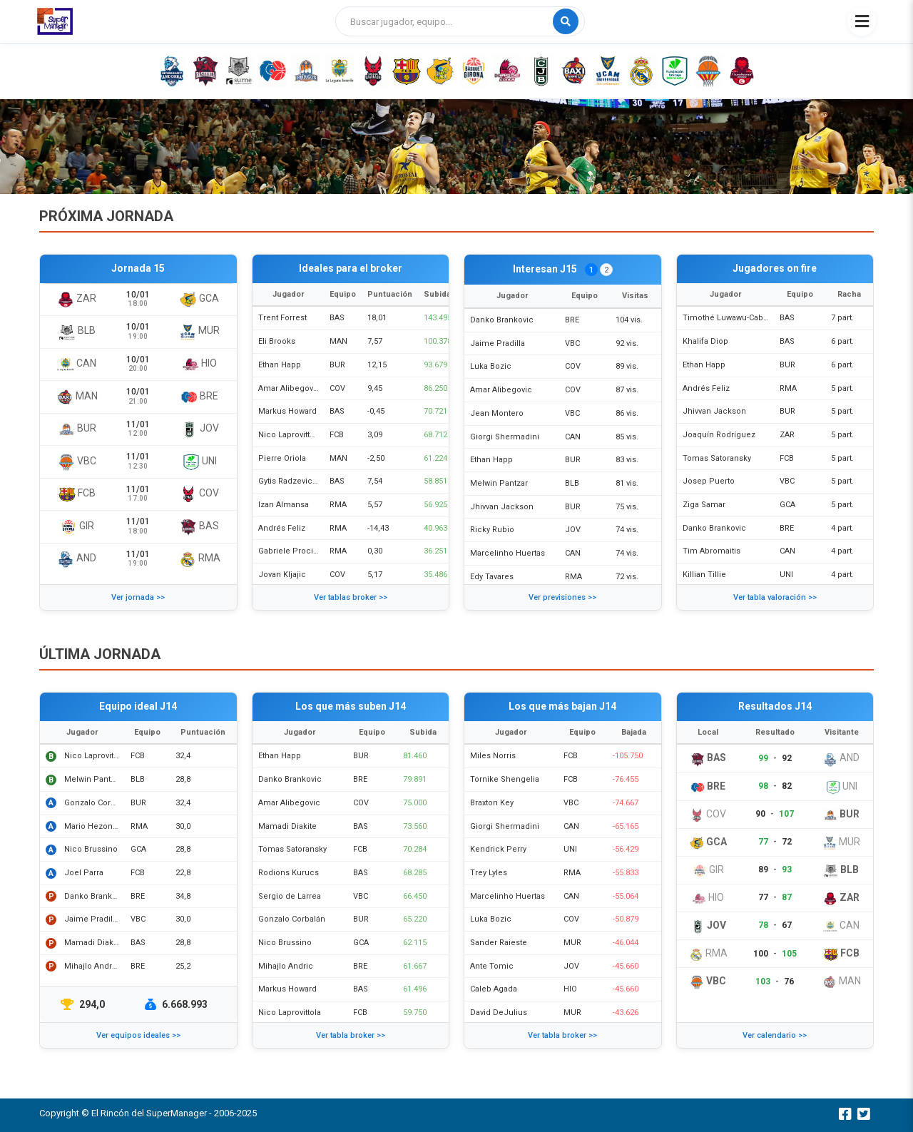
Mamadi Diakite (93, 942)
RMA (338, 504)
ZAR (787, 434)
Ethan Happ (279, 364)
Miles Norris (493, 755)
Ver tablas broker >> (350, 597)
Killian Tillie (704, 574)
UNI (786, 574)
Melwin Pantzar (499, 483)
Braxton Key (492, 802)
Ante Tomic (492, 966)
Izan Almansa (283, 504)
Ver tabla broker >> (350, 1035)
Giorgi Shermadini (504, 437)
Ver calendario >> (775, 1035)
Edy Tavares (492, 576)
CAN (573, 437)
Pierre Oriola (282, 458)
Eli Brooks (276, 341)
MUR (572, 942)
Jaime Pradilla (497, 343)
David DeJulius (498, 1012)
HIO (570, 989)
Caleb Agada (493, 989)
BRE (572, 320)
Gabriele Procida (290, 551)
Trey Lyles (488, 872)
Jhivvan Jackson (502, 506)
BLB (572, 483)
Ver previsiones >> (562, 597)
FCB (337, 434)
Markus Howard (287, 411)
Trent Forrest (282, 317)
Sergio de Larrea (289, 896)
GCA (787, 504)
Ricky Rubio (492, 529)
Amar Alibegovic (289, 388)
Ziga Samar (704, 504)
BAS (337, 317)
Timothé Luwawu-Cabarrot (731, 317)
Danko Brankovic (502, 320)
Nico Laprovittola (289, 434)
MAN (338, 341)
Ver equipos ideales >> (138, 1035)
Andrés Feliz (281, 528)
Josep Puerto (709, 481)
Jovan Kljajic (282, 574)
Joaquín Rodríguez (719, 434)
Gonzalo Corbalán (97, 802)
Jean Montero (497, 413)
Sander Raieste (498, 942)
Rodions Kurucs (288, 872)
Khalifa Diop (705, 341)
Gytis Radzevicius (291, 481)
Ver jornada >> (138, 597)
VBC (572, 343)
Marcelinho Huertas (507, 553)
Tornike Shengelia (504, 779)
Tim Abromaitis (711, 551)
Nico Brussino (91, 849)
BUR (337, 364)
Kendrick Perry (498, 849)
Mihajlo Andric (91, 966)
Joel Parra (83, 872)
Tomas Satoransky (717, 458)
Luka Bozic (490, 366)
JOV (573, 529)
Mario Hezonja (91, 826)
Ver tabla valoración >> (775, 597)
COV (337, 388)
